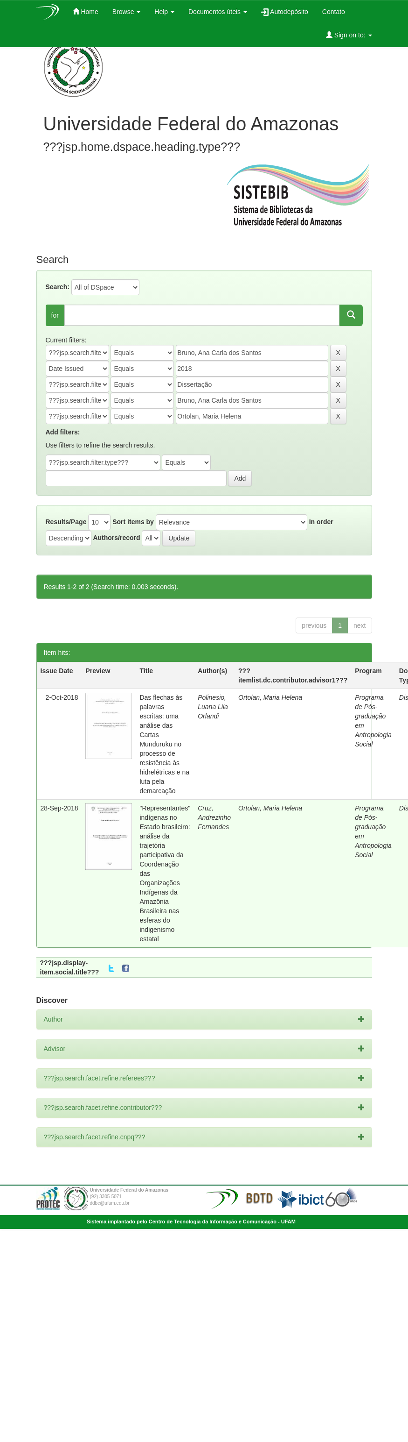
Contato (333, 11)
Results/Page (66, 522)
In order (321, 522)
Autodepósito (284, 12)
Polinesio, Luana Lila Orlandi (213, 707)
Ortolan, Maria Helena (270, 697)
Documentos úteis (217, 11)
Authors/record (116, 537)
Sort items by (133, 522)
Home (85, 11)
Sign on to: (349, 35)
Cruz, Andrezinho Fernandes (214, 817)
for (55, 315)
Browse (126, 11)
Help (164, 11)
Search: (57, 287)
